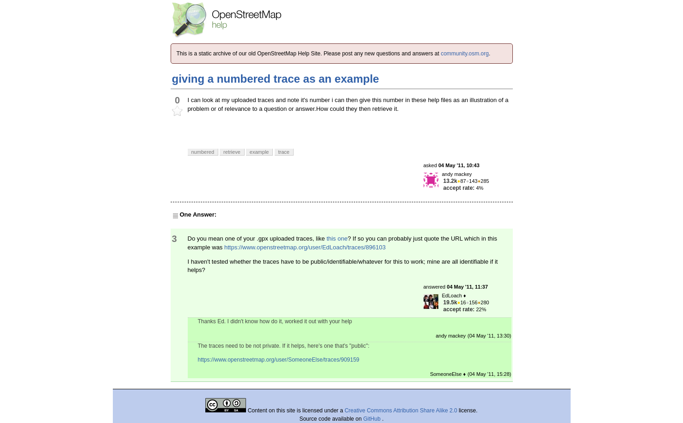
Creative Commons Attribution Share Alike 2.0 (401, 410)
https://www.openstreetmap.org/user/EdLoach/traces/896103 (305, 247)
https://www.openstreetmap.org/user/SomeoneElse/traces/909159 (279, 360)
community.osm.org (465, 53)
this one (337, 238)
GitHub (372, 419)
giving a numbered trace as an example (275, 79)
